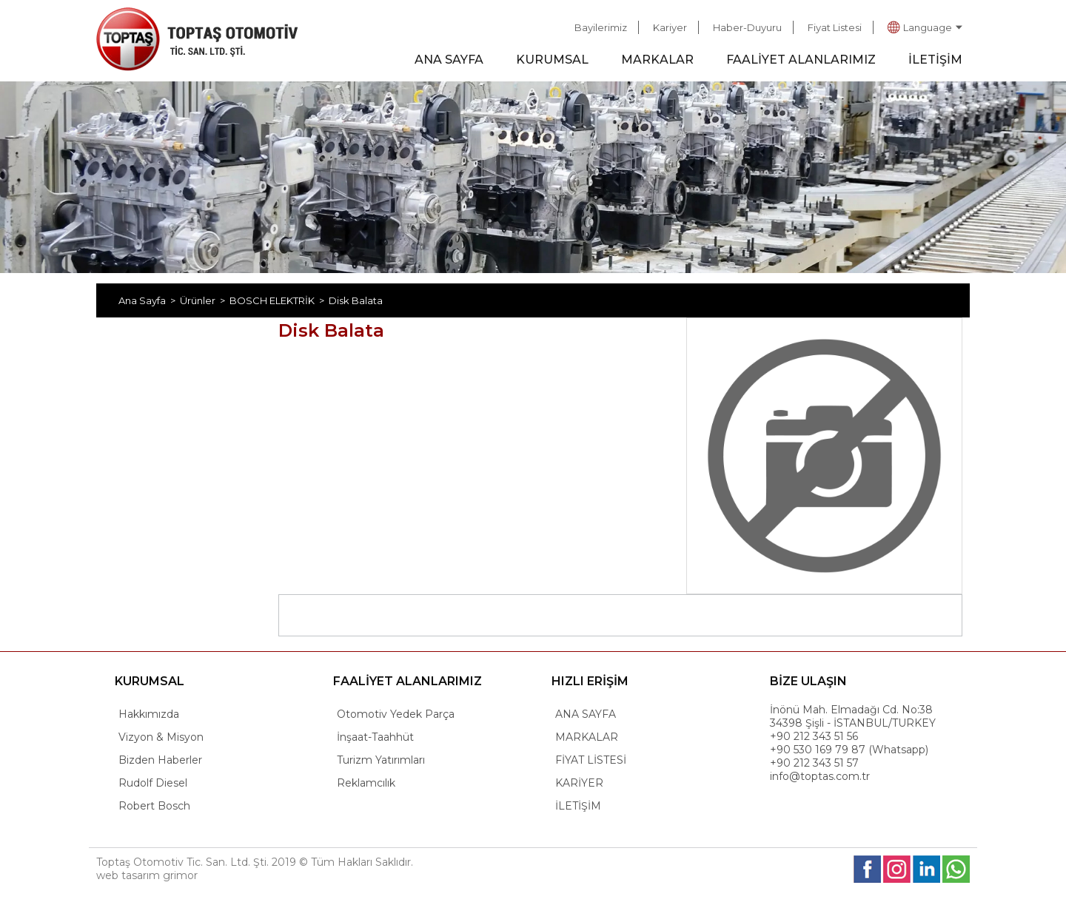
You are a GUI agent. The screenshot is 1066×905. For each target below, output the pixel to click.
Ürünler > (204, 300)
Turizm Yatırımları (381, 760)
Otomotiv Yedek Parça (396, 714)
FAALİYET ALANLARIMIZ (801, 60)
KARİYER (579, 783)
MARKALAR (657, 60)
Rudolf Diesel (152, 783)
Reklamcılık (366, 783)
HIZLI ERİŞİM (590, 681)
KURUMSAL (552, 60)
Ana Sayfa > (149, 300)
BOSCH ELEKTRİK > (279, 300)
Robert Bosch (154, 806)
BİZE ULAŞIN (808, 681)
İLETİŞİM (935, 60)
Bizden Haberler (160, 760)
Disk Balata (356, 300)
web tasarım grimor (147, 875)
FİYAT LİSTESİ (590, 760)
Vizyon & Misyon (161, 737)
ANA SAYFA (449, 60)
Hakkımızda (148, 714)
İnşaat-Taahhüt (375, 737)
